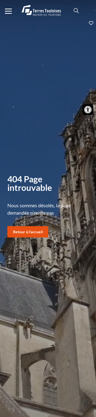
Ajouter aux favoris (48, 23)
